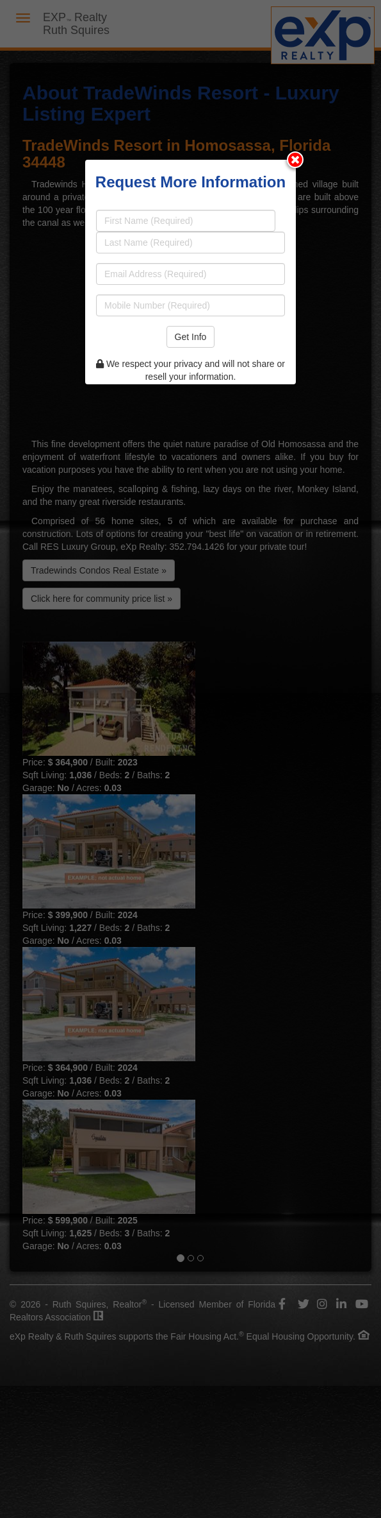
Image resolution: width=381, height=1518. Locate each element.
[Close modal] (295, 159)
